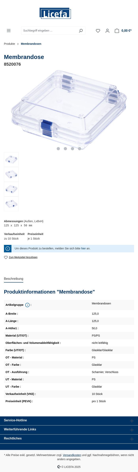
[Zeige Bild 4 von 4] (79, 148)
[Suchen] (80, 31)
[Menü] (8, 31)
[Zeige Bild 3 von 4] (72, 148)
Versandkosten (72, 455)
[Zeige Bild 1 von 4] (58, 148)
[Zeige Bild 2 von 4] (65, 148)
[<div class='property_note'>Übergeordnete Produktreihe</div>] (27, 305)
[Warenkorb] (123, 31)
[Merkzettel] (98, 31)
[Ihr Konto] (107, 31)
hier (83, 248)
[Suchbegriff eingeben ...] (48, 31)
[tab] (13, 279)
